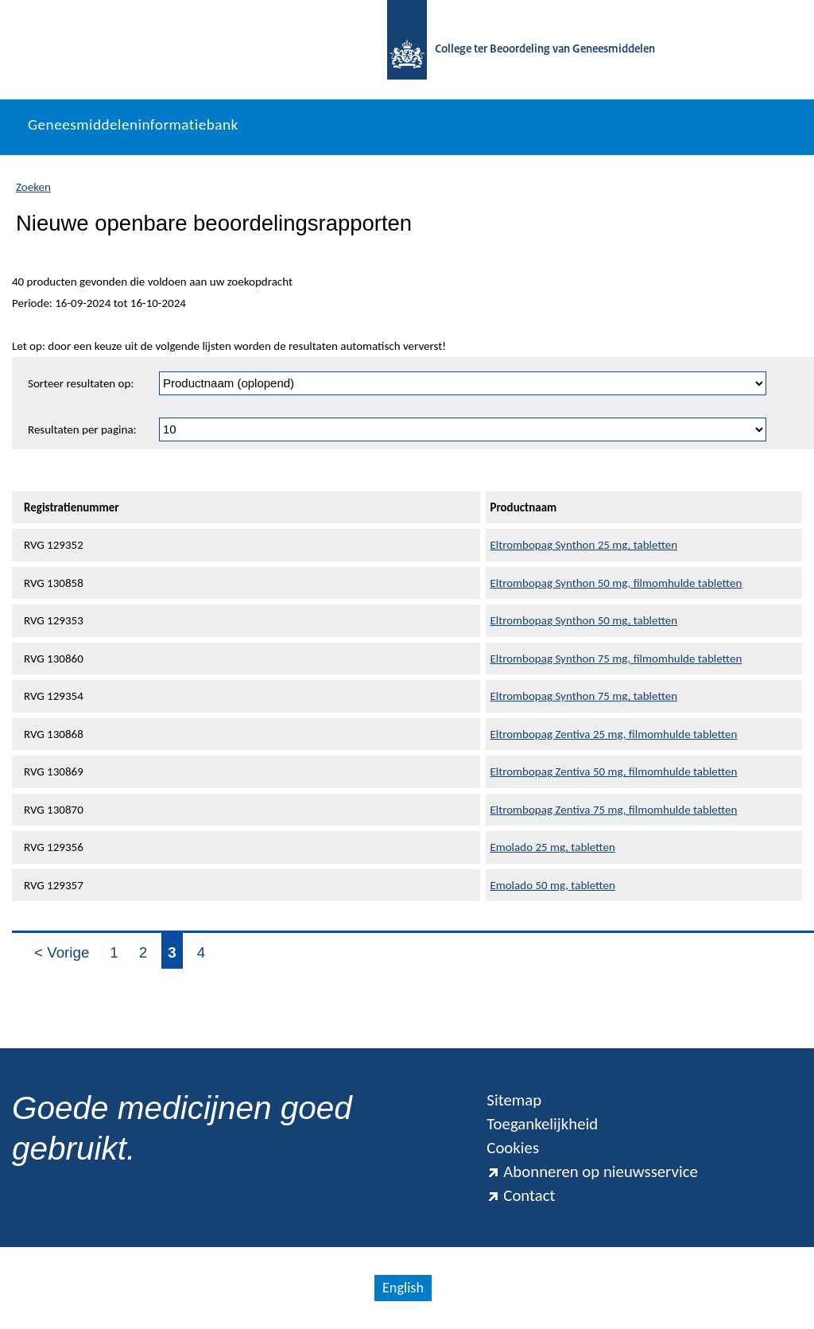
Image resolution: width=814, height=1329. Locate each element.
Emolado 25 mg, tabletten (552, 847)
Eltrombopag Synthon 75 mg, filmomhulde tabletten (616, 658)
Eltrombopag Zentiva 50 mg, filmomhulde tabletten (613, 771)
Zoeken (33, 187)
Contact (520, 1195)
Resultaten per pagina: (82, 429)
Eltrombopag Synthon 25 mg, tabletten (583, 545)
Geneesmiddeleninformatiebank (133, 124)
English (403, 1287)
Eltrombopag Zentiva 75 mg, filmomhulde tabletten (613, 809)
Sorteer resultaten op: (81, 383)
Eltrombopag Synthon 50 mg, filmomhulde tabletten (616, 583)
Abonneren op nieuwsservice (592, 1171)
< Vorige (61, 952)
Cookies (512, 1147)
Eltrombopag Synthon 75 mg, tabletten (583, 696)
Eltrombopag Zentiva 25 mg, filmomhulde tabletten (613, 734)
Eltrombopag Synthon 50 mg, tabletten (583, 620)
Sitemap (513, 1100)
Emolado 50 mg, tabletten (552, 885)
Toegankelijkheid (542, 1123)
